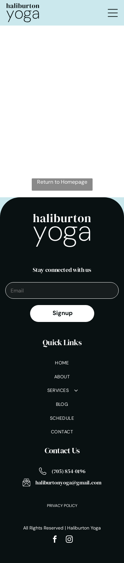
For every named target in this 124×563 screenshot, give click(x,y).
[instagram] (69, 540)
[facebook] (55, 540)
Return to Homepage (62, 181)
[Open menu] (113, 13)
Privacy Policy (62, 505)
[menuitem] (62, 363)
